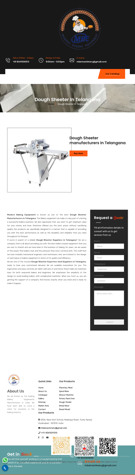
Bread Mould (64, 409)
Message (98, 287)
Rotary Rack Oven (67, 399)
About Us (42, 391)
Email (97, 252)
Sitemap (42, 402)
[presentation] (113, 314)
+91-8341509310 (49, 433)
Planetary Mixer (66, 388)
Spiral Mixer (64, 391)
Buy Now (78, 153)
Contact (42, 409)
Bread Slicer (64, 406)
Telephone (99, 264)
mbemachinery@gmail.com (54, 428)
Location (99, 275)
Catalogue (42, 395)
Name (97, 241)
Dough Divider (65, 402)
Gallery (41, 399)
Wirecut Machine (66, 395)
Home (51, 104)
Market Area (43, 406)
